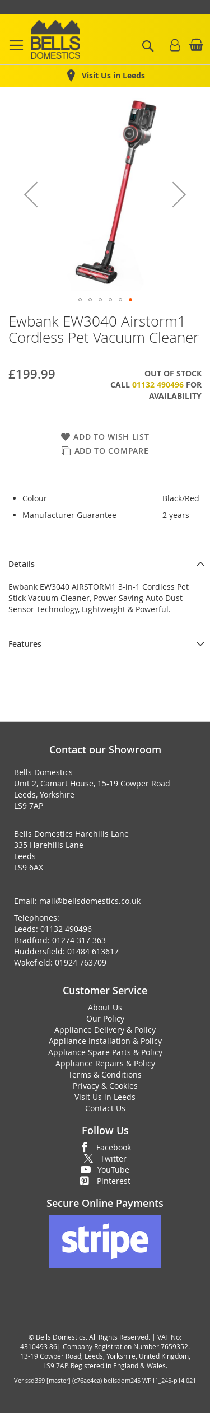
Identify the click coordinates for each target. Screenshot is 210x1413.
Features (24, 643)
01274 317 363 (79, 940)
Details (21, 563)
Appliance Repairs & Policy (105, 1063)
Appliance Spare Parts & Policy (105, 1052)
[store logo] (55, 39)
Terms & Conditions (105, 1074)
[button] (30, 194)
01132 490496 (158, 384)
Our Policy (105, 1018)
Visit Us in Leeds (105, 1097)
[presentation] (105, 564)
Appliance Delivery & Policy (105, 1029)
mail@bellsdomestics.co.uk (90, 901)
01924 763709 (80, 962)
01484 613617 (93, 951)
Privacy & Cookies (105, 1085)
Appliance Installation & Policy (105, 1041)
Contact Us (105, 1108)
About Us (105, 1007)
